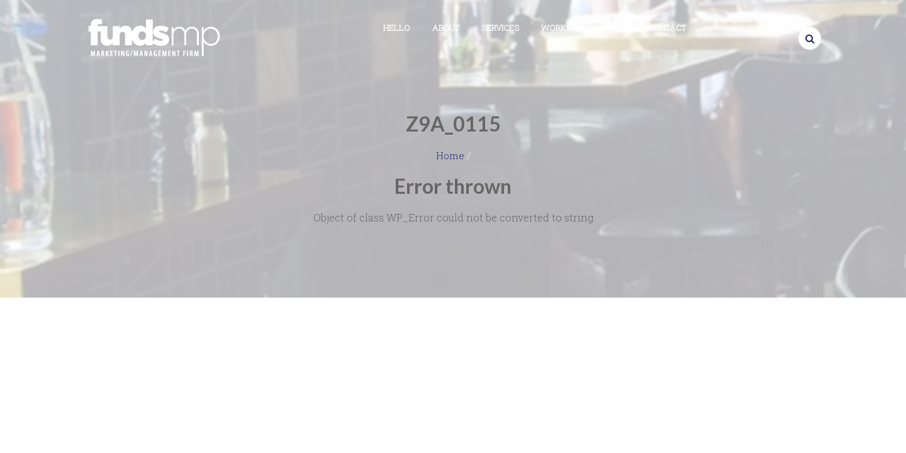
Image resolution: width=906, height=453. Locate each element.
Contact (667, 27)
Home (450, 155)
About (445, 27)
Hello (396, 27)
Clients (609, 27)
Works (556, 27)
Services (500, 27)
